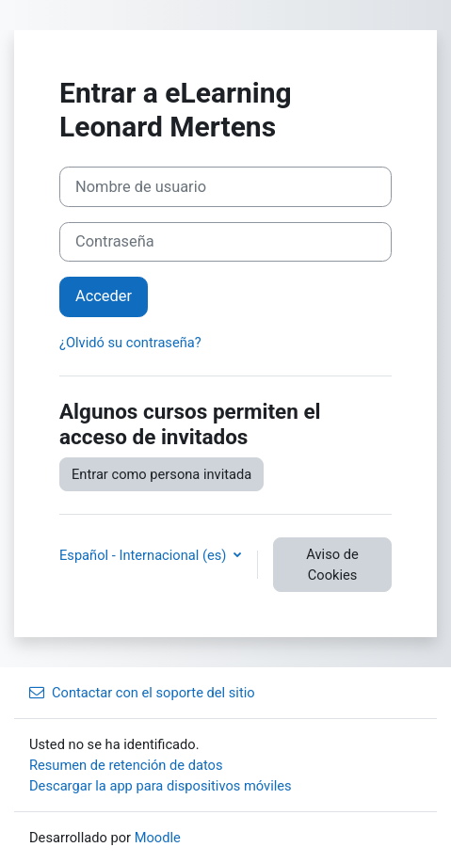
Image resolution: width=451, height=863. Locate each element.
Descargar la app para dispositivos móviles (160, 785)
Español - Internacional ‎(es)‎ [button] (144, 555)
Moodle (158, 837)
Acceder (103, 296)
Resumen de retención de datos (126, 765)
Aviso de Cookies (332, 564)
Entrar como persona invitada (161, 474)
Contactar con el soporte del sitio (142, 692)
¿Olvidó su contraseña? (130, 342)
